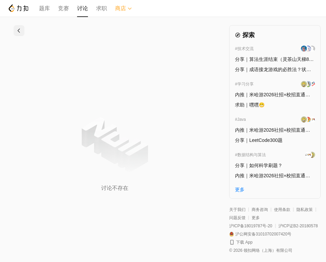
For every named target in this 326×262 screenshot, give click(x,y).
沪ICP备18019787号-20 (250, 226)
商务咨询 (260, 209)
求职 (101, 8)
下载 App (244, 242)
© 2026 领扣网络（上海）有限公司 (260, 250)
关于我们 (237, 209)
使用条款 (282, 209)
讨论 (82, 8)
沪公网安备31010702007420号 (263, 234)
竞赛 (63, 8)
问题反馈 (237, 217)
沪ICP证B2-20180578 (298, 226)
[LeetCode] (18, 8)
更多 (256, 217)
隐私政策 (304, 209)
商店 (123, 8)
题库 (44, 8)
